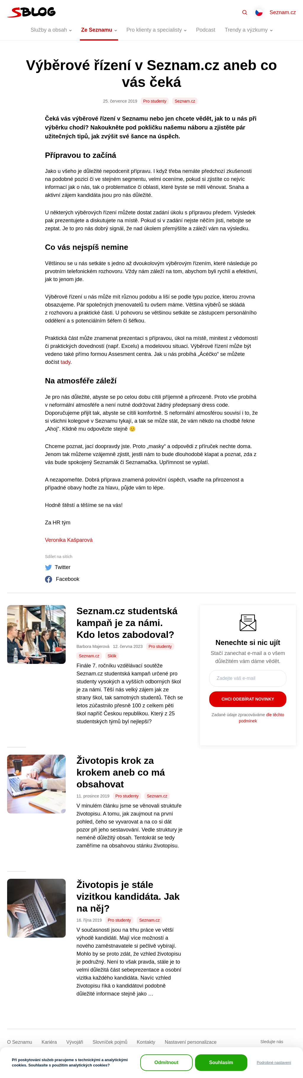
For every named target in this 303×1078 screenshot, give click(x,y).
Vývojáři (74, 1042)
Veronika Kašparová (69, 540)
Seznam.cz (283, 12)
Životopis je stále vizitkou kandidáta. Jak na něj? (128, 896)
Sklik (112, 656)
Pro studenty (155, 101)
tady (65, 362)
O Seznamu (19, 1042)
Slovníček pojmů (110, 1042)
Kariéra (49, 1042)
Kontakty (146, 1042)
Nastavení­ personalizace (191, 1042)
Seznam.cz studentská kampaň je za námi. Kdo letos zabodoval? (126, 623)
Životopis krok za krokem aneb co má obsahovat (120, 772)
